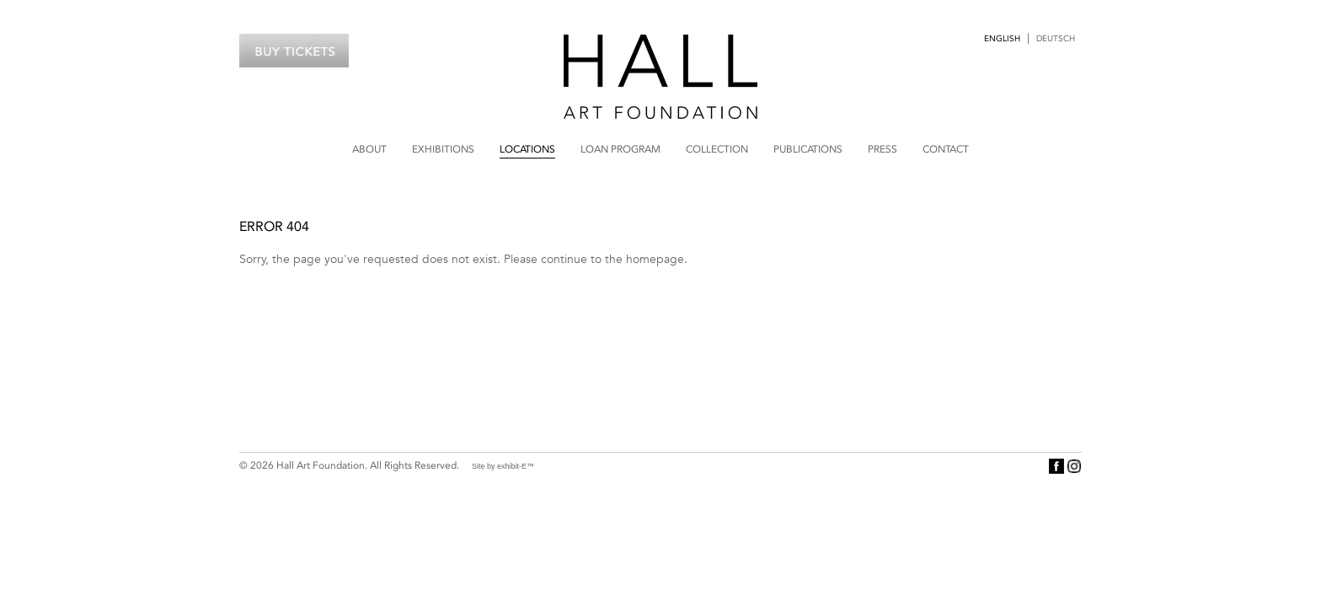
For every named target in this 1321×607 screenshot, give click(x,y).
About (369, 149)
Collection (717, 149)
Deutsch (1055, 39)
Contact (946, 149)
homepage (655, 258)
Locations (527, 149)
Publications (807, 149)
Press (882, 149)
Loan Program (620, 149)
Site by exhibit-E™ (503, 466)
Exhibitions (443, 149)
